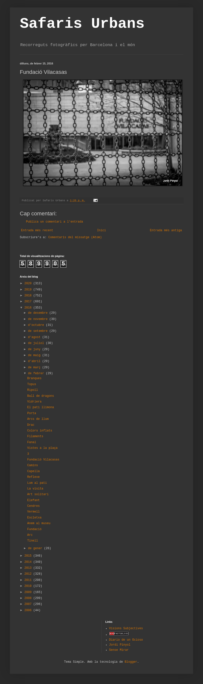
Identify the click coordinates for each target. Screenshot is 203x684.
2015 (29, 556)
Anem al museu (39, 523)
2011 (29, 580)
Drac (30, 425)
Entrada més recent (37, 230)
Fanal (31, 442)
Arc (30, 535)
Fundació (34, 529)
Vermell (33, 511)
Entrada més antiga (166, 230)
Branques (34, 378)
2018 (29, 295)
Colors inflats (39, 430)
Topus (31, 384)
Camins (32, 465)
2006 (29, 610)
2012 (29, 574)
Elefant (33, 500)
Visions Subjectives (126, 628)
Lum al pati (37, 483)
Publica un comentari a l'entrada (54, 222)
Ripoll (32, 390)
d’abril (35, 361)
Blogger (131, 662)
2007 (29, 604)
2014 (29, 562)
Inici (101, 230)
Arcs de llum (38, 419)
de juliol (37, 343)
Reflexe (33, 477)
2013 (29, 568)
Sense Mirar (119, 650)
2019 (29, 289)
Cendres (33, 506)
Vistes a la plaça (42, 448)
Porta (31, 413)
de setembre (38, 331)
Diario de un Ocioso (126, 640)
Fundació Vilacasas (43, 459)
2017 (29, 301)
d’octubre (37, 325)
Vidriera (34, 401)
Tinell (32, 540)
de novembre (38, 319)
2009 (29, 592)
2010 (29, 586)
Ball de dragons (40, 396)
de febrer (37, 373)
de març (35, 367)
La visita (35, 488)
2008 (29, 598)
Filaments (35, 436)
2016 (29, 308)
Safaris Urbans (82, 23)
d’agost (35, 337)
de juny (35, 349)
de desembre (38, 313)
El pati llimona (40, 407)
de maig (35, 355)
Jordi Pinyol (119, 645)
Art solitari (38, 494)
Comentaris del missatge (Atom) (75, 237)
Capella (33, 471)
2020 (29, 283)
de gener (36, 548)
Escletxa (34, 517)
